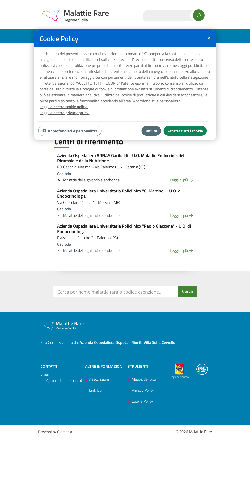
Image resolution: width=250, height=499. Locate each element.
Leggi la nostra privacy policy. (64, 113)
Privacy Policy (143, 390)
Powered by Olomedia (55, 432)
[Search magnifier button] (187, 291)
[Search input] (115, 291)
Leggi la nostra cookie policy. (64, 107)
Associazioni (99, 379)
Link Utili (96, 390)
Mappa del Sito (144, 379)
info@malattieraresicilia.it (61, 380)
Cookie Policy (142, 401)
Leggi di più (179, 180)
